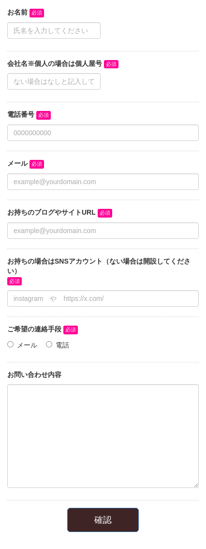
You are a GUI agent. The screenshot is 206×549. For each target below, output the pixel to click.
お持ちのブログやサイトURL (51, 212)
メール (17, 163)
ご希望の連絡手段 (34, 329)
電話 (62, 345)
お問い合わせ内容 (34, 374)
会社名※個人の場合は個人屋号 (54, 63)
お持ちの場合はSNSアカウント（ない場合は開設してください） (99, 266)
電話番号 (20, 114)
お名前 (17, 12)
